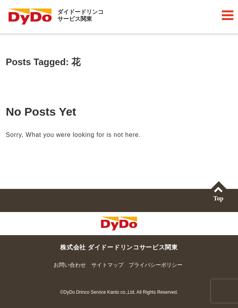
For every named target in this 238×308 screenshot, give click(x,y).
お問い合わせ (70, 265)
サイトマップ (107, 265)
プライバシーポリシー (156, 265)
